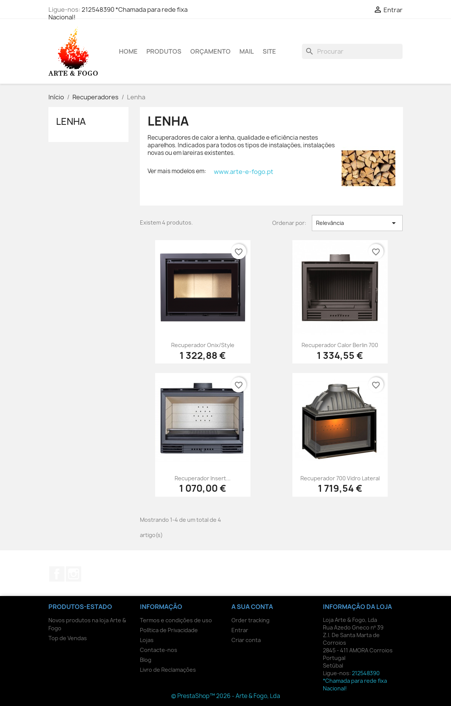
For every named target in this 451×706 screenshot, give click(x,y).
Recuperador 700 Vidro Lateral (340, 478)
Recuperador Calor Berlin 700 (340, 345)
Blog (145, 659)
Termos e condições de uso (176, 620)
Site (269, 51)
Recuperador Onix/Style (202, 345)
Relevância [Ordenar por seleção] (357, 223)
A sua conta (252, 606)
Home (128, 51)
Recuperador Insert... (203, 478)
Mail (246, 51)
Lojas (147, 640)
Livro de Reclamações (168, 669)
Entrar (239, 630)
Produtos (163, 51)
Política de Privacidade (169, 630)
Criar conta (246, 640)
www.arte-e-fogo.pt (243, 171)
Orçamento (210, 51)
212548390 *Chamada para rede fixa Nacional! (118, 13)
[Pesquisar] (352, 51)
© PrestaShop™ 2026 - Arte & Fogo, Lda (225, 696)
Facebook (56, 574)
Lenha (71, 121)
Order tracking (250, 620)
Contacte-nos (158, 649)
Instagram (73, 574)
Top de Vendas (67, 638)
